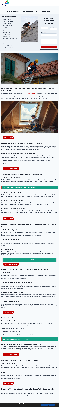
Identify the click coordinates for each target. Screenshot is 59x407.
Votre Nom (43, 25)
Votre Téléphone (52, 26)
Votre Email (43, 32)
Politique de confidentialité (49, 403)
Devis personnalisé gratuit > (11, 168)
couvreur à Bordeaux (30, 93)
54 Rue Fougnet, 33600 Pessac (22, 403)
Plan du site (31, 403)
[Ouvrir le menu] (56, 3)
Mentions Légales (39, 403)
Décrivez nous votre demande (47, 38)
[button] (29, 68)
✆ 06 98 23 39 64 (8, 137)
